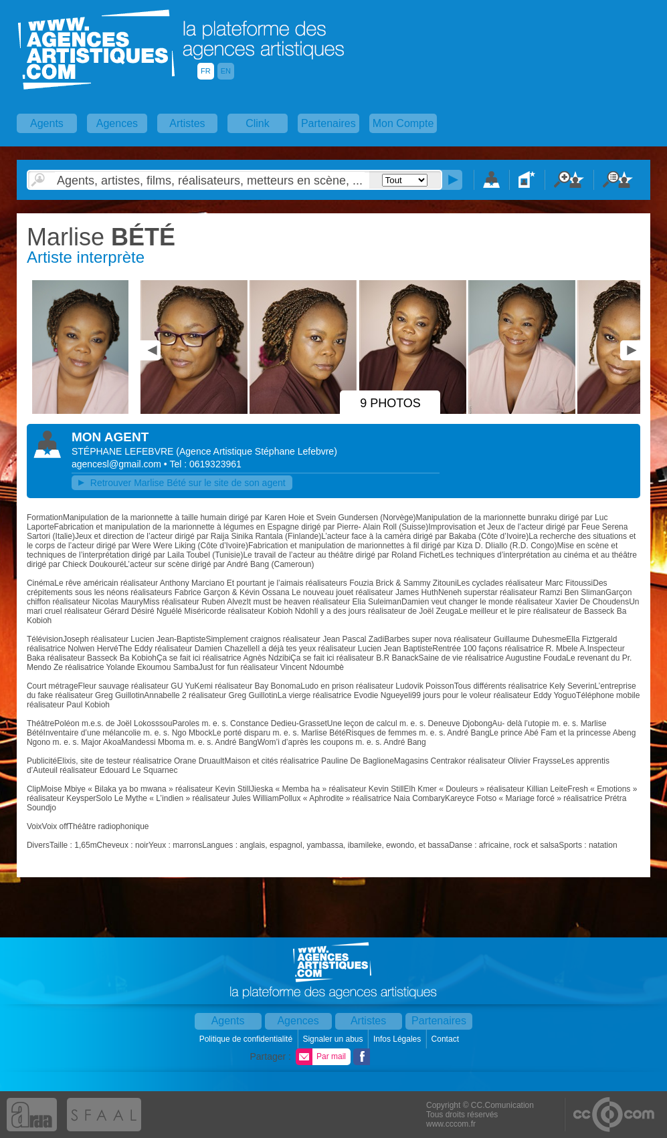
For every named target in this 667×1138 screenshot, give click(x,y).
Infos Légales (398, 1039)
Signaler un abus (333, 1039)
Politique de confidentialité (247, 1039)
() (256, 451)
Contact (447, 1039)
